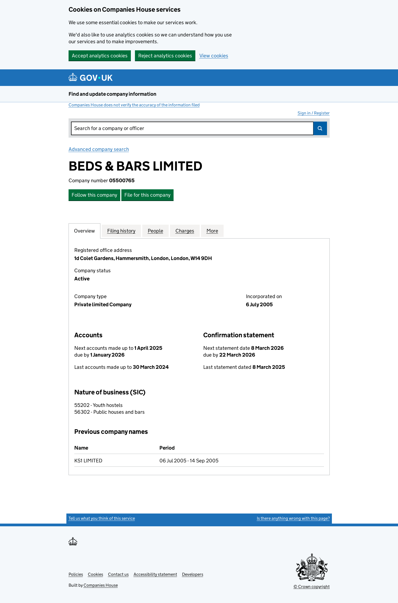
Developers (192, 574)
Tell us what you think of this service (102, 518)
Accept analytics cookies (100, 55)
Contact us (118, 574)
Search (320, 128)
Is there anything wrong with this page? (293, 518)
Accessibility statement (155, 574)
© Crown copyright (312, 586)
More (212, 230)
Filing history (121, 230)
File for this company (147, 195)
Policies (76, 574)
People (155, 230)
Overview (84, 230)
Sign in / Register (314, 113)
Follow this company (94, 195)
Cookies (95, 574)
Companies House (101, 585)
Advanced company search (99, 149)
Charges (184, 230)
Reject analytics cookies (165, 55)
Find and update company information (112, 94)
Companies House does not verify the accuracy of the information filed (134, 104)
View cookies (213, 55)
